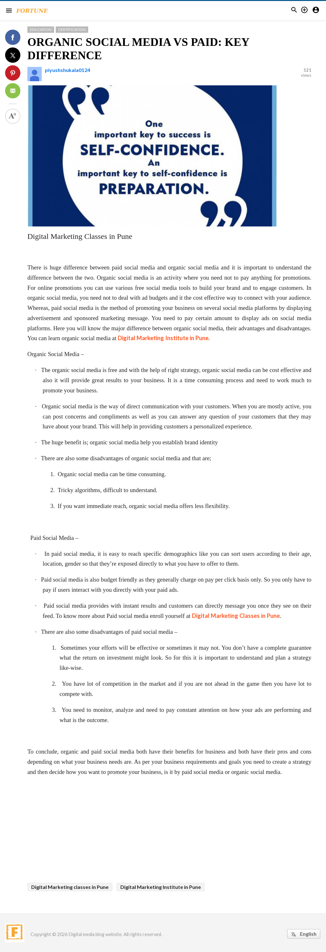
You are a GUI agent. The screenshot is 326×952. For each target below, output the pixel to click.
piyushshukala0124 (67, 70)
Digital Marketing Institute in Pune (163, 337)
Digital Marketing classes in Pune (70, 887)
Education (41, 29)
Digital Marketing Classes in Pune (236, 615)
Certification (72, 29)
